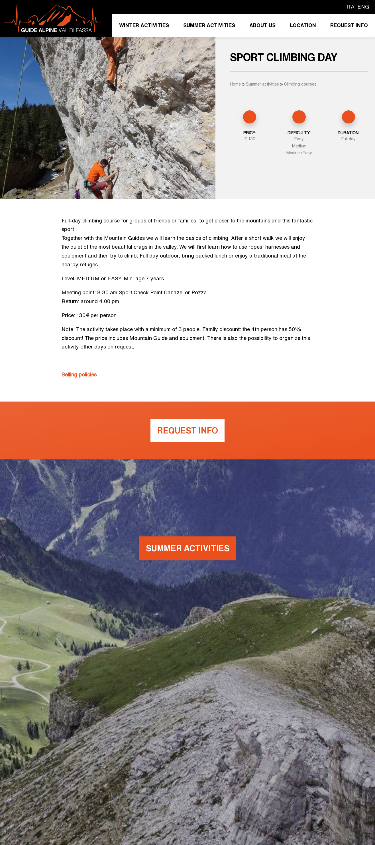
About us (262, 25)
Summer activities (209, 25)
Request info (349, 25)
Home (235, 84)
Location (303, 25)
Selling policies (79, 374)
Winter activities (144, 25)
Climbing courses (300, 84)
